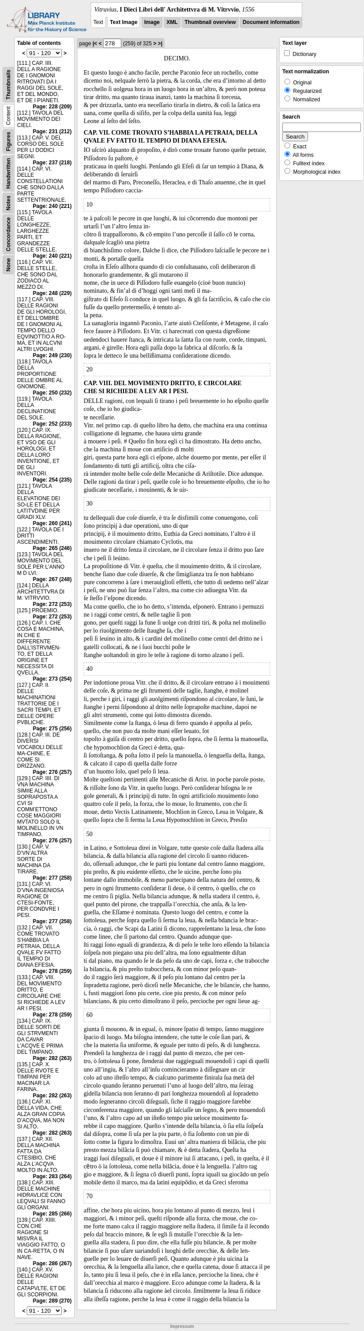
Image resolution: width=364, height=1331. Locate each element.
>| (160, 43)
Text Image (123, 22)
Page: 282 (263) (52, 1058)
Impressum (182, 1326)
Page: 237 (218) (52, 162)
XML (172, 22)
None (8, 264)
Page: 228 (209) (52, 107)
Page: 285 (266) (52, 1214)
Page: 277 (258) (52, 878)
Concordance (8, 234)
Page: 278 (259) (52, 971)
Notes (8, 202)
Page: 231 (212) (52, 131)
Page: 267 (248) (52, 579)
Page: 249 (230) (52, 355)
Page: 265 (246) (52, 548)
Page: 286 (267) (52, 1263)
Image (152, 22)
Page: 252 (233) (52, 424)
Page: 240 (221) (52, 206)
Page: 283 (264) (52, 1176)
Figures (8, 141)
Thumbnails (8, 85)
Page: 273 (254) (52, 679)
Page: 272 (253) (52, 604)
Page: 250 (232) (52, 393)
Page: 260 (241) (52, 523)
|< (94, 43)
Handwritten (8, 173)
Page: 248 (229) (52, 293)
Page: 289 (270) (52, 1301)
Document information (271, 22)
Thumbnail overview (210, 22)
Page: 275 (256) (52, 728)
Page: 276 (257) (52, 772)
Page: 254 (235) (52, 480)
